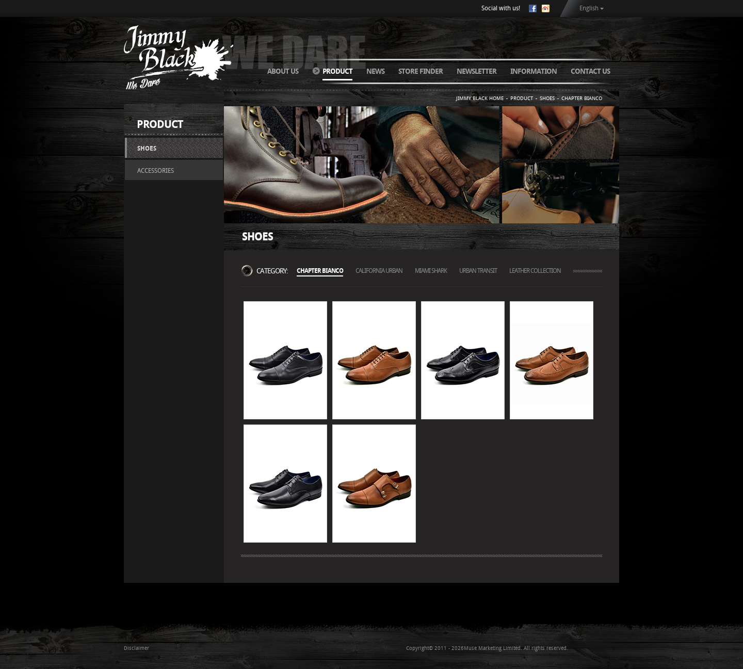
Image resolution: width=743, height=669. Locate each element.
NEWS (375, 71)
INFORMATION (533, 71)
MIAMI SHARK (431, 270)
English (589, 8)
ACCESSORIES (155, 170)
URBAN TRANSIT (478, 270)
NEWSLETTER (476, 71)
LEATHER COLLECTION (535, 270)
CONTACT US (590, 71)
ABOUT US (282, 71)
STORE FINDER (420, 71)
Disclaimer (136, 648)
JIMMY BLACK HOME (480, 98)
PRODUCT (337, 71)
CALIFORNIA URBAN (379, 270)
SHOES (146, 148)
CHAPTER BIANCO (581, 98)
